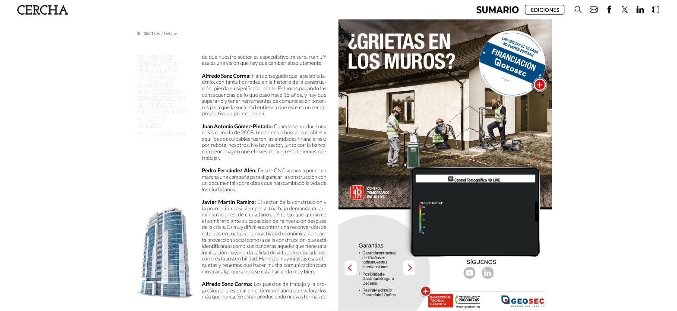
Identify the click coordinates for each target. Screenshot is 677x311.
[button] (497, 9)
